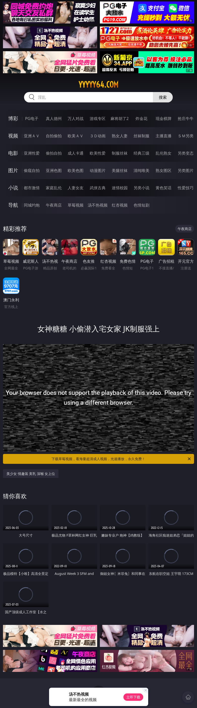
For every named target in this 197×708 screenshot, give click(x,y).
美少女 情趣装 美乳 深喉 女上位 (30, 473)
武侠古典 (98, 187)
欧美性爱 (98, 153)
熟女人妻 (120, 136)
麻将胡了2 (120, 118)
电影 (13, 153)
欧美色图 (76, 170)
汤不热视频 (98, 205)
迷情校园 (120, 187)
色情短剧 (141, 205)
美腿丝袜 (120, 170)
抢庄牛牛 (186, 118)
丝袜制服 (141, 136)
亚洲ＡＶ (32, 136)
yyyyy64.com (98, 85)
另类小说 (141, 187)
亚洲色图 (54, 170)
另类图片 (186, 170)
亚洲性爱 (32, 153)
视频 (13, 135)
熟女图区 (163, 170)
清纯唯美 (141, 170)
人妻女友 (76, 187)
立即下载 (133, 697)
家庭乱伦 (54, 187)
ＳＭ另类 (186, 136)
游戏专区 (98, 118)
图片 (13, 170)
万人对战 (76, 118)
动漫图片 (98, 170)
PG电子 (31, 118)
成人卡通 (76, 153)
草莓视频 (76, 205)
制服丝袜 (120, 153)
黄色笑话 (163, 187)
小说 (13, 187)
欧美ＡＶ (76, 136)
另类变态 (186, 153)
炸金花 (141, 118)
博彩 (13, 118)
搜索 (163, 97)
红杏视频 (120, 205)
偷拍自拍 (54, 153)
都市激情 (32, 187)
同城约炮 (32, 205)
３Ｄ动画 (98, 136)
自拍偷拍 (54, 136)
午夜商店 (54, 205)
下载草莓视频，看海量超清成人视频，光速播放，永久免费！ (122, 459)
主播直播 (163, 136)
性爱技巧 (186, 187)
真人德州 (54, 118)
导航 (13, 205)
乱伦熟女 (163, 153)
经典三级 (141, 153)
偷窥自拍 (32, 170)
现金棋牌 (163, 118)
